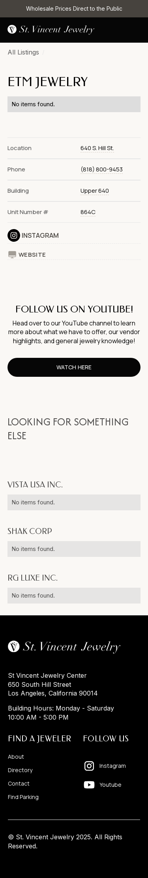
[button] (134, 30)
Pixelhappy (123, 861)
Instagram (40, 235)
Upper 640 (95, 190)
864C (88, 212)
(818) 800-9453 (102, 169)
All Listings (23, 52)
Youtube (110, 784)
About (16, 756)
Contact (19, 783)
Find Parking (23, 797)
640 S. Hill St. (97, 148)
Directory (20, 770)
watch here (73, 367)
